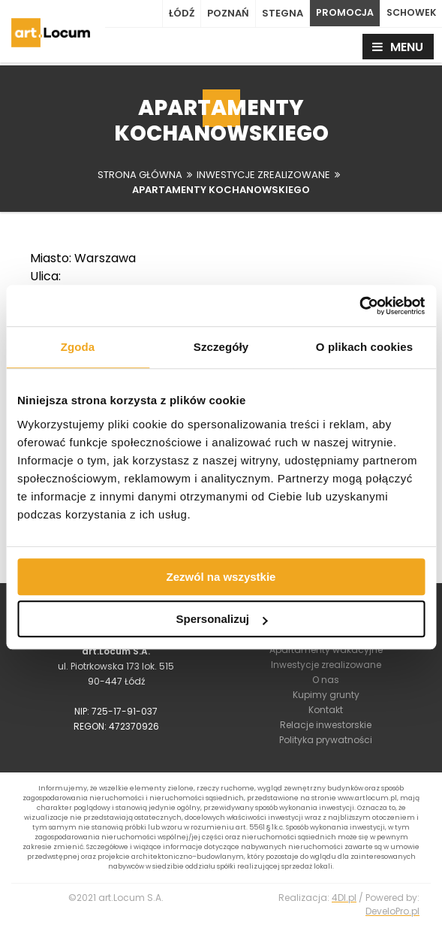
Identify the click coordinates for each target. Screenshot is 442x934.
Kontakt (325, 712)
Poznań (224, 13)
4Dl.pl (344, 905)
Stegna (278, 13)
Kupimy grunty (326, 697)
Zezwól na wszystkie (221, 576)
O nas (325, 682)
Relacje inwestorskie (325, 727)
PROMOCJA (341, 13)
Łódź (177, 13)
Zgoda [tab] (78, 346)
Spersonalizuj (221, 618)
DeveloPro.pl (392, 919)
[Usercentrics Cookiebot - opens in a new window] (359, 306)
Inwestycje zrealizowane (326, 667)
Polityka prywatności (325, 742)
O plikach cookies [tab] (364, 346)
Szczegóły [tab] (221, 346)
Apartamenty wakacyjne (326, 652)
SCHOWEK (409, 13)
